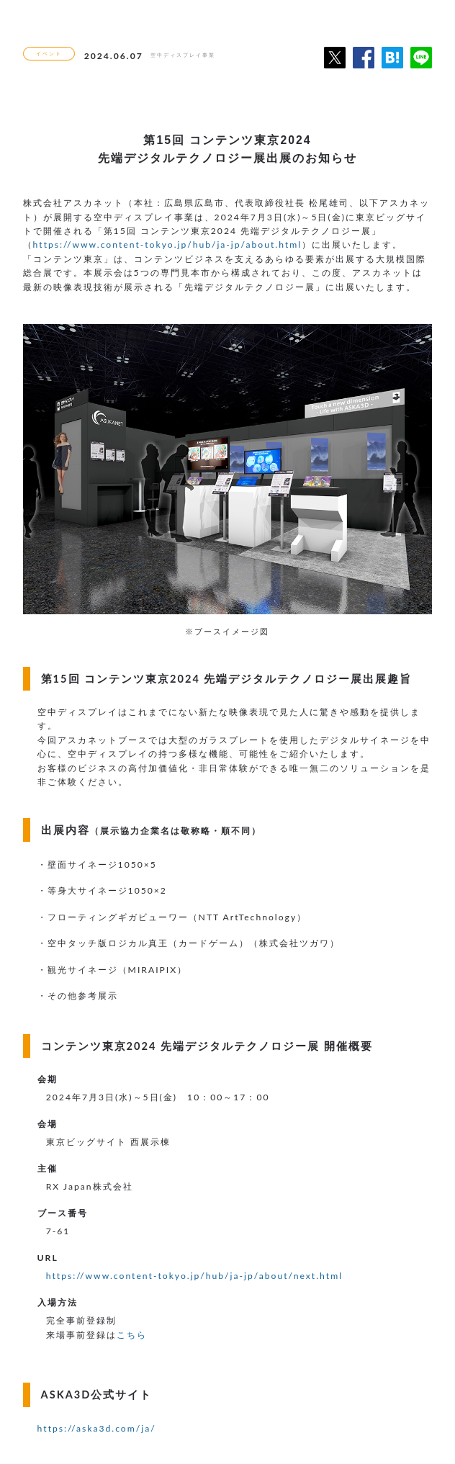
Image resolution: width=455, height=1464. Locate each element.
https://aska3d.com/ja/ (96, 1428)
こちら (132, 1334)
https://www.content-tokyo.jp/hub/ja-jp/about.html (167, 244)
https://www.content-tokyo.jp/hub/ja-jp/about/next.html (194, 1275)
